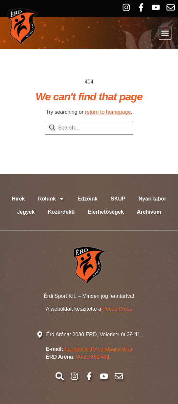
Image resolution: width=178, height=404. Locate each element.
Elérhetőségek (105, 212)
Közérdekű (61, 212)
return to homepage (108, 112)
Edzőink (88, 199)
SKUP (118, 199)
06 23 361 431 (93, 357)
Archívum (149, 212)
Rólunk (51, 199)
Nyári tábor (152, 199)
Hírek (18, 199)
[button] (165, 33)
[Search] (51, 128)
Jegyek (25, 212)
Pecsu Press (117, 309)
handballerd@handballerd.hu (98, 349)
